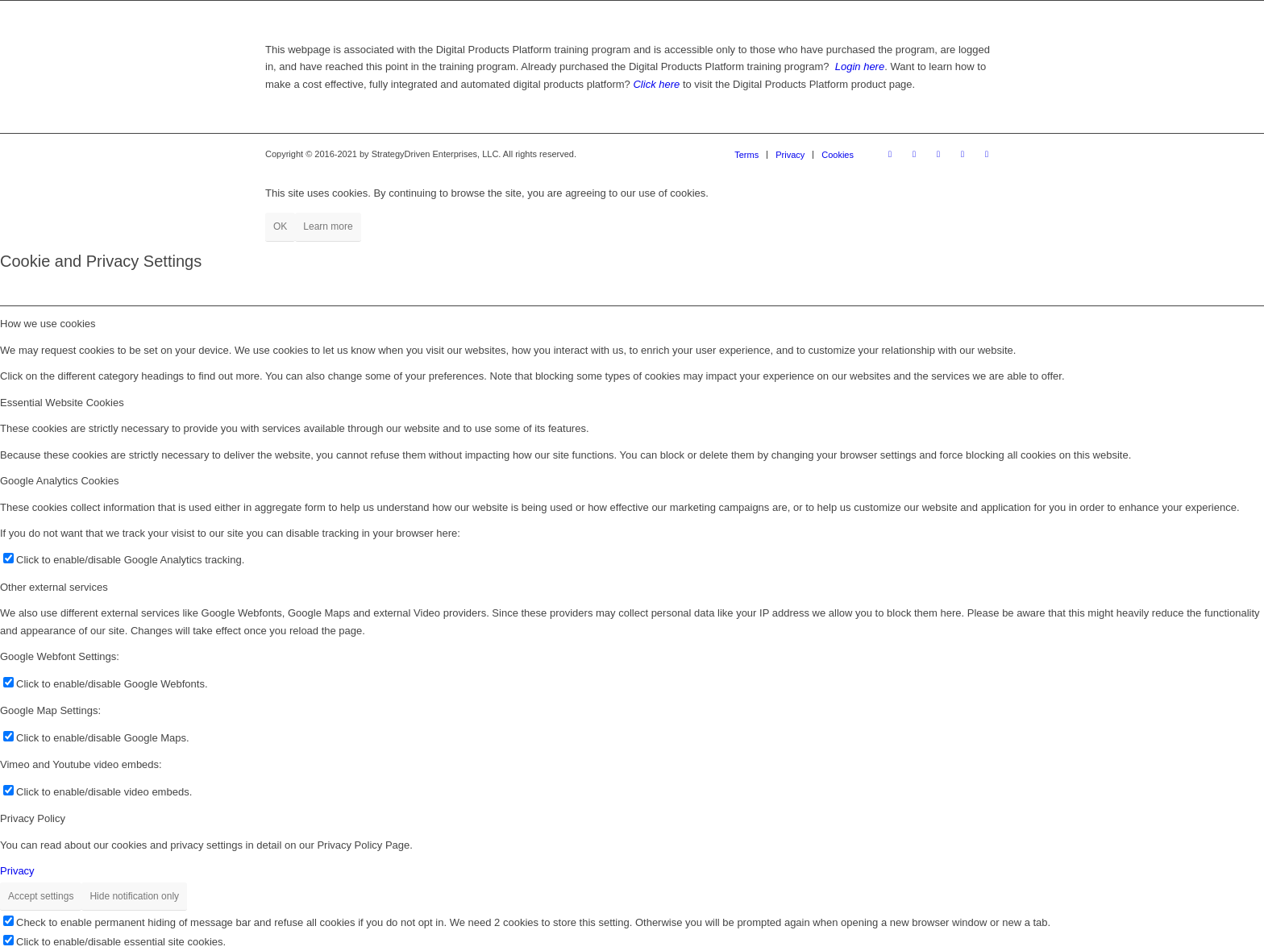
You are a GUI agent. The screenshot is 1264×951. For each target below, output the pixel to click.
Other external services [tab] (54, 587)
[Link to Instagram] (914, 154)
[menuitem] (746, 155)
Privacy (17, 871)
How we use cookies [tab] (48, 324)
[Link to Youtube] (987, 154)
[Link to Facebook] (890, 154)
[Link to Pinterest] (938, 154)
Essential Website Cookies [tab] (62, 403)
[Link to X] (962, 154)
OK (280, 226)
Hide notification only (134, 896)
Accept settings (40, 896)
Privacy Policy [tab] (32, 818)
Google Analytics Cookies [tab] (59, 481)
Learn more (327, 226)
